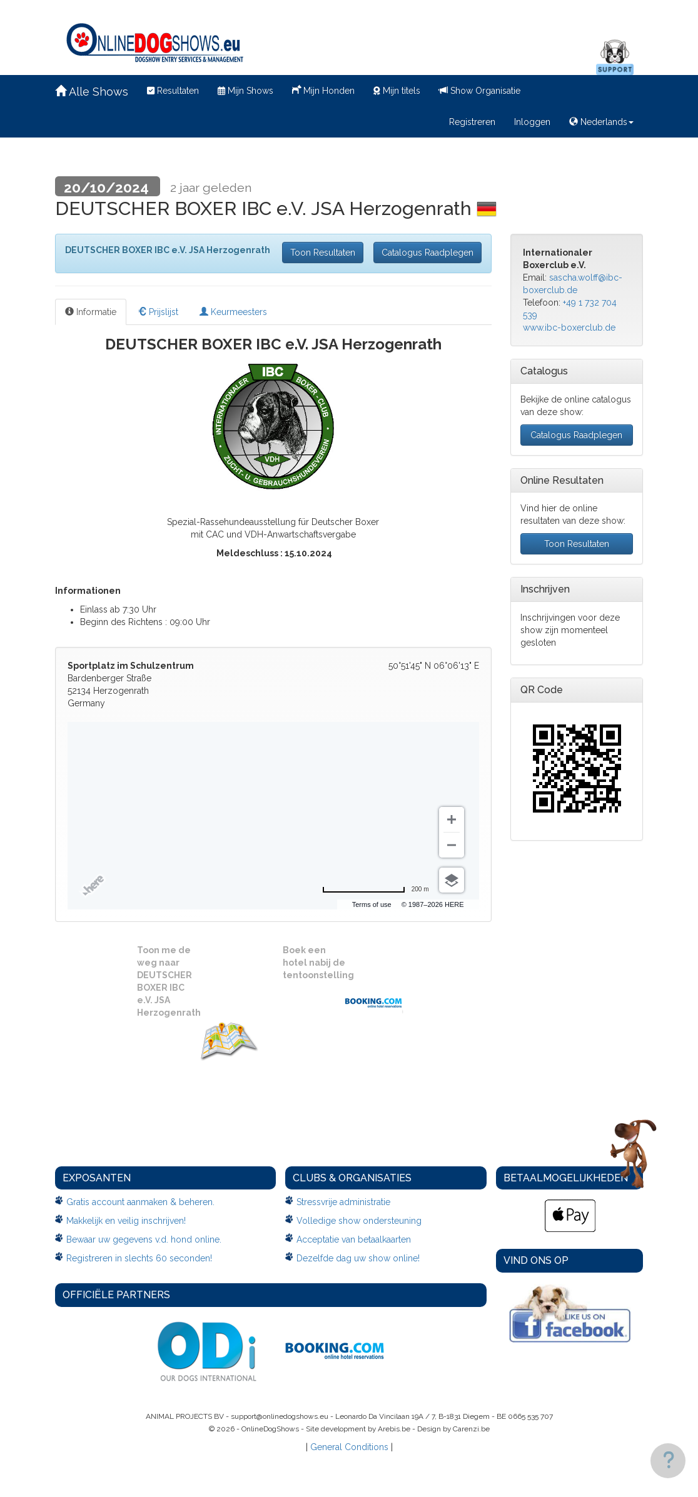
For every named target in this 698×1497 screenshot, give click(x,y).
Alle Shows (91, 91)
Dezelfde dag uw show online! (358, 1258)
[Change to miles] (375, 889)
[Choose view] (451, 880)
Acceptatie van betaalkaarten (353, 1239)
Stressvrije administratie (343, 1202)
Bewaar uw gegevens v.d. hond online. (143, 1239)
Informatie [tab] (90, 312)
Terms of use (372, 904)
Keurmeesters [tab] (233, 312)
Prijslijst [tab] (158, 312)
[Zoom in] (451, 819)
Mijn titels (396, 91)
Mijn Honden (323, 89)
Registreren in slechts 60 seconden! (139, 1258)
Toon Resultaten (322, 253)
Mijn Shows (245, 91)
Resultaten (173, 91)
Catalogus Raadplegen (427, 253)
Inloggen (532, 122)
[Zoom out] (451, 845)
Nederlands (601, 122)
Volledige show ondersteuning (359, 1221)
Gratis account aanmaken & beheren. (140, 1202)
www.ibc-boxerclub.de (569, 328)
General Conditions (349, 1447)
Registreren (472, 122)
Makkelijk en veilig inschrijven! (126, 1221)
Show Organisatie (479, 91)
